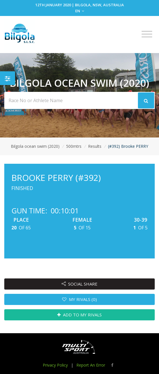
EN (79, 10)
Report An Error (90, 365)
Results (94, 146)
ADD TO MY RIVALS (79, 315)
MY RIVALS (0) (79, 299)
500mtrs (73, 146)
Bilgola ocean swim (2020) (35, 146)
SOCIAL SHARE (80, 284)
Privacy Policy (55, 365)
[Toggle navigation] (147, 34)
